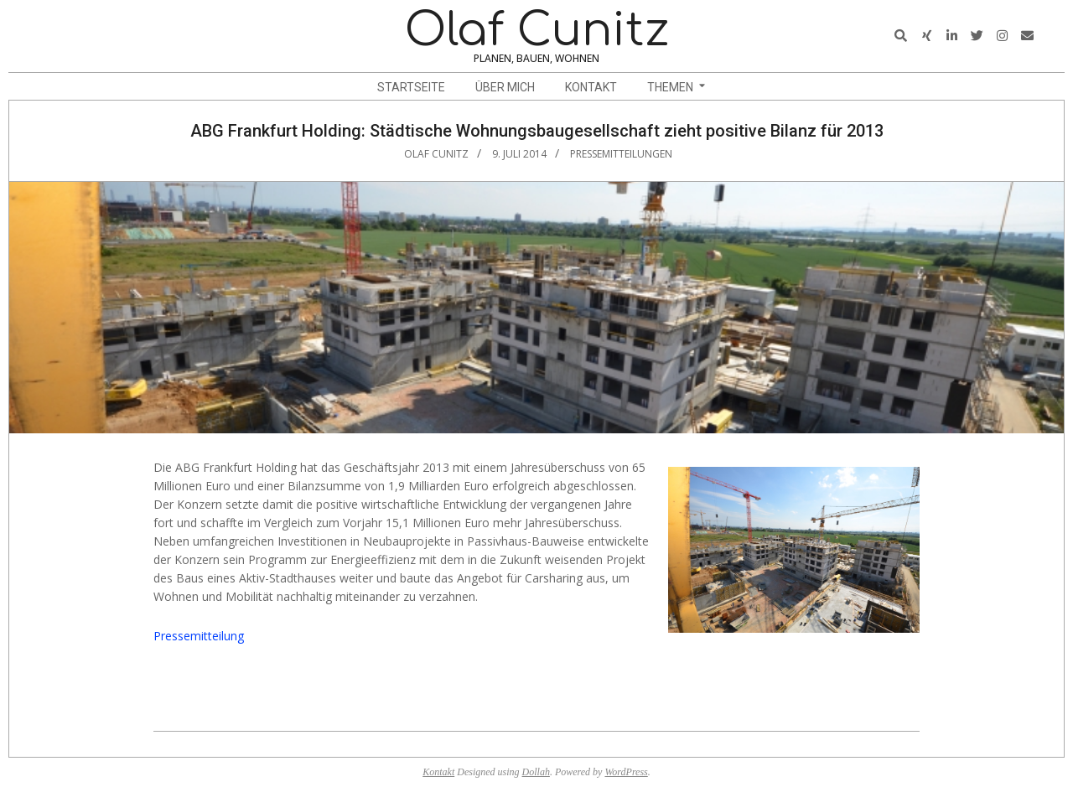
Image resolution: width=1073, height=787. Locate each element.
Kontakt (438, 772)
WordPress (625, 772)
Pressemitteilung (198, 636)
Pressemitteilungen (621, 154)
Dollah (536, 772)
